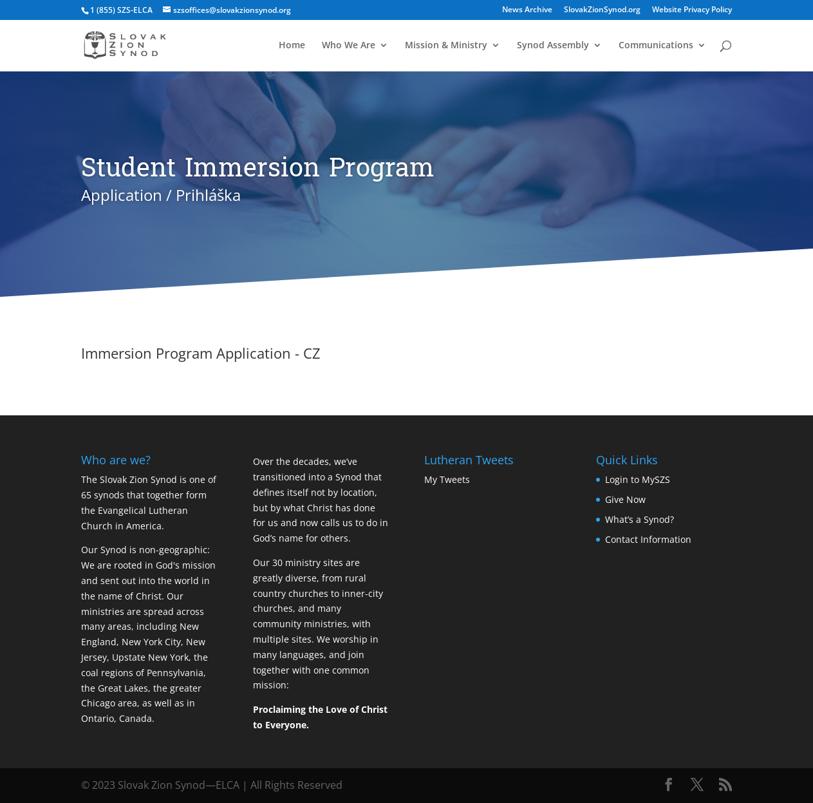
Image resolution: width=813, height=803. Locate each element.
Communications (656, 46)
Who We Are (348, 46)
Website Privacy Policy (692, 10)
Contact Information (648, 539)
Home (292, 46)
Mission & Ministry (446, 46)
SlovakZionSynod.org (602, 10)
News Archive (527, 10)
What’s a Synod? (639, 519)
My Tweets (447, 479)
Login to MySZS (637, 479)
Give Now (625, 499)
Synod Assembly (553, 46)
